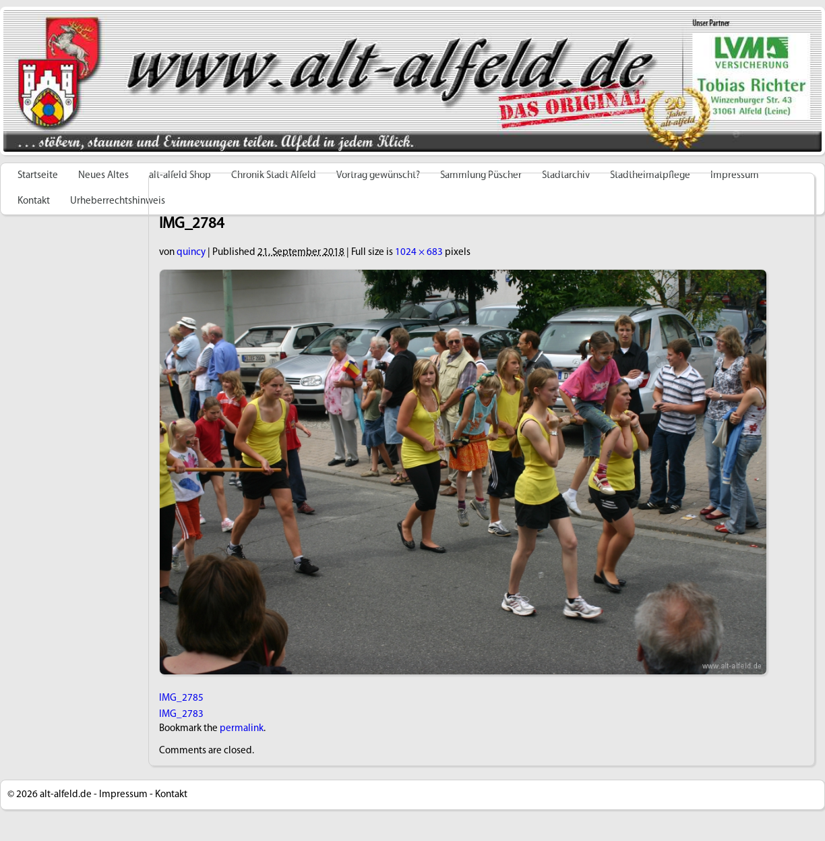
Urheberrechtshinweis (117, 201)
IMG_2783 (181, 714)
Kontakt (34, 201)
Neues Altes (103, 176)
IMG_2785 (181, 698)
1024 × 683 (419, 253)
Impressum (123, 795)
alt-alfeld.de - (68, 795)
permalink (242, 729)
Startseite (38, 176)
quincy (191, 253)
